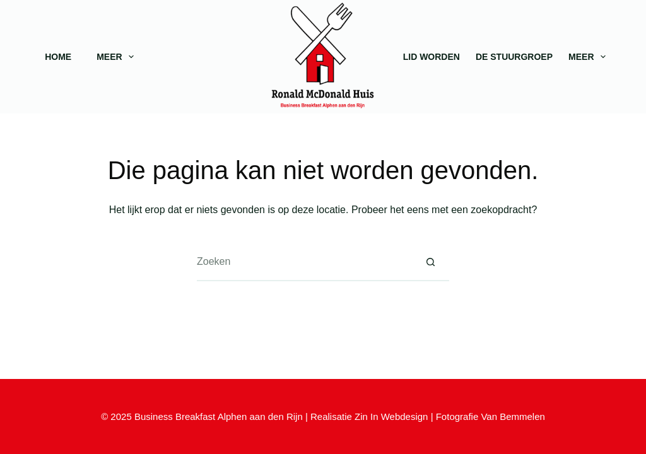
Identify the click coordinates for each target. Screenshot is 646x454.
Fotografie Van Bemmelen (490, 416)
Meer (118, 56)
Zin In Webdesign (391, 416)
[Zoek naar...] (304, 262)
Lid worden (431, 57)
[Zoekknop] (430, 262)
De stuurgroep (514, 57)
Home (58, 57)
